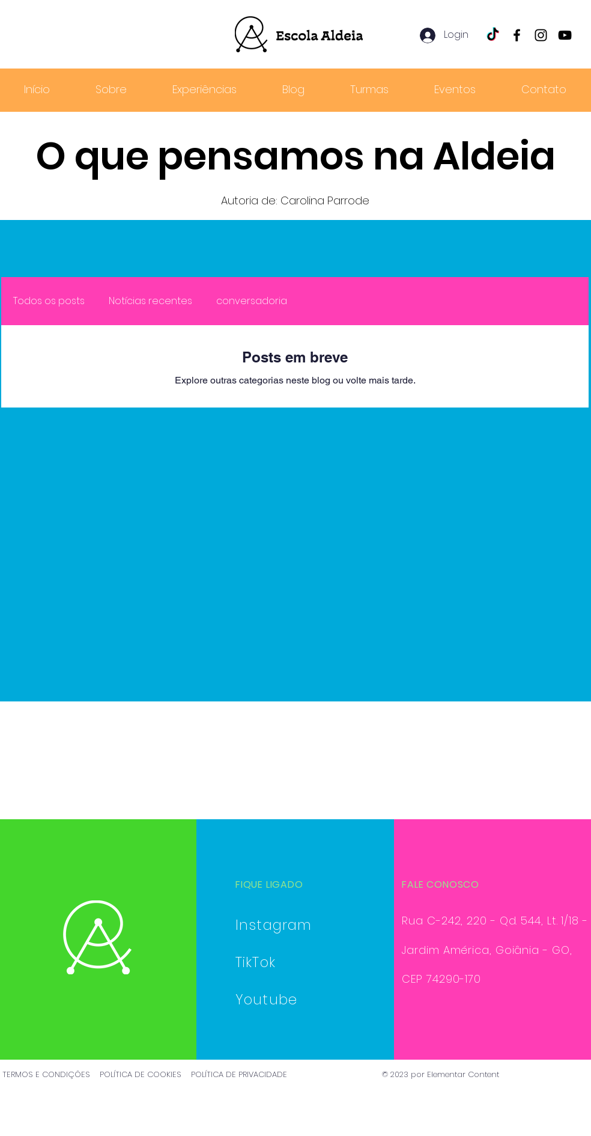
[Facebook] (517, 35)
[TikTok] (493, 35)
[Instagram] (541, 35)
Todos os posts (49, 301)
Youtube (266, 999)
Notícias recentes (150, 301)
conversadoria (251, 301)
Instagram (273, 925)
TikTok (255, 962)
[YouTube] (565, 35)
